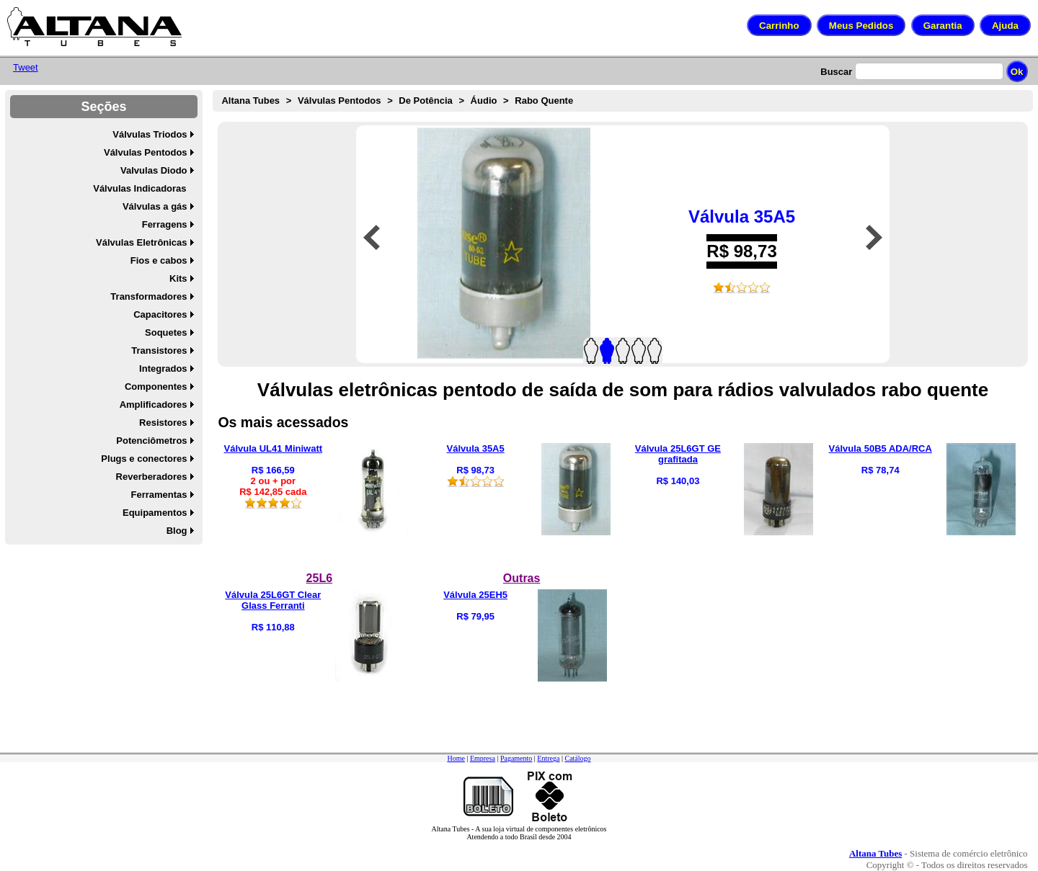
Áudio (484, 100)
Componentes (156, 386)
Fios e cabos (158, 260)
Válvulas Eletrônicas (141, 242)
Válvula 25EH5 (475, 594)
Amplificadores (153, 404)
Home (455, 758)
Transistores (159, 350)
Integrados (163, 368)
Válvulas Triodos (149, 134)
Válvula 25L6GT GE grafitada (678, 454)
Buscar (836, 71)
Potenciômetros (151, 440)
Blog (177, 530)
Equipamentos (155, 512)
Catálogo (577, 758)
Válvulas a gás (155, 206)
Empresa (482, 758)
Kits (178, 278)
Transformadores (148, 296)
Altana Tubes (250, 100)
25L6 (319, 578)
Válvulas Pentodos (145, 152)
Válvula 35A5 (741, 216)
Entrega (548, 758)
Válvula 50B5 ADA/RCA (880, 448)
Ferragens (164, 224)
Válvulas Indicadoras (139, 188)
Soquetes (166, 332)
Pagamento (516, 758)
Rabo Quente (544, 100)
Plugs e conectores (144, 458)
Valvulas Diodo (153, 170)
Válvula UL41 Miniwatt (273, 448)
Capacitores (160, 314)
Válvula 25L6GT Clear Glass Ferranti (273, 600)
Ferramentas (159, 494)
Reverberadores (151, 476)
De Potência (425, 100)
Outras (522, 578)
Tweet (25, 67)
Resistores (163, 422)
